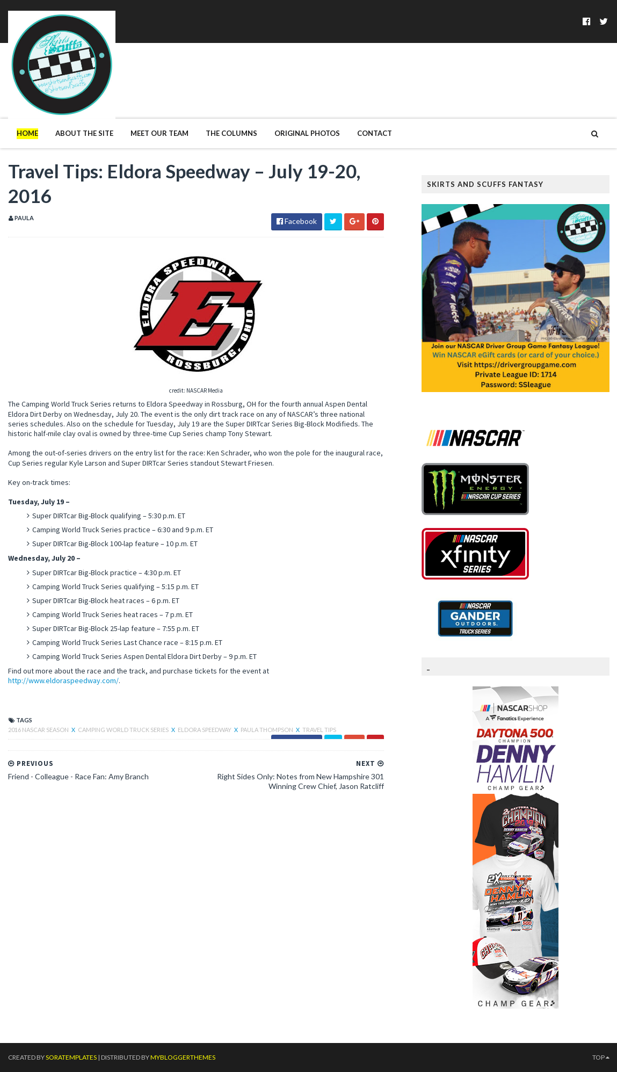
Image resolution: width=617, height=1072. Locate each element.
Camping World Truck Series (124, 729)
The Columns (231, 133)
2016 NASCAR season (39, 729)
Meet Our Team (159, 133)
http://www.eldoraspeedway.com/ (63, 680)
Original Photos (307, 133)
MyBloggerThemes (182, 1057)
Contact (374, 133)
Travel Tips (319, 729)
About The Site (84, 133)
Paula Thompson (267, 729)
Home (27, 133)
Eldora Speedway (205, 729)
